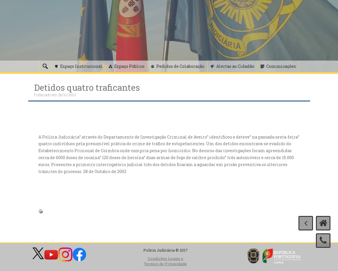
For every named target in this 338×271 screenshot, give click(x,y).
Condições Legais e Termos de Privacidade (165, 261)
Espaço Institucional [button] (81, 66)
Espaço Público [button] (129, 66)
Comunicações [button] (281, 66)
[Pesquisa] (45, 66)
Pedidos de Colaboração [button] (180, 66)
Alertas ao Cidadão (235, 66)
